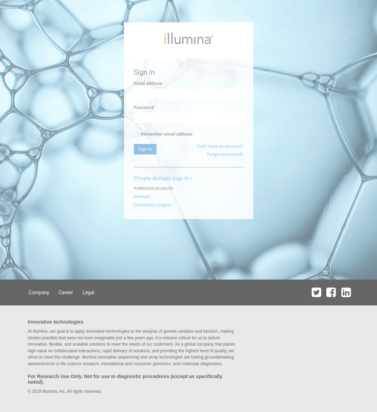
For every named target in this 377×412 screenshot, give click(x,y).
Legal (88, 292)
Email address (148, 83)
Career (66, 292)
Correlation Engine (152, 205)
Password (144, 107)
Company (39, 292)
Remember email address (163, 134)
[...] (136, 134)
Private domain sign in (163, 178)
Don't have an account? (220, 146)
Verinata (142, 196)
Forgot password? (225, 154)
